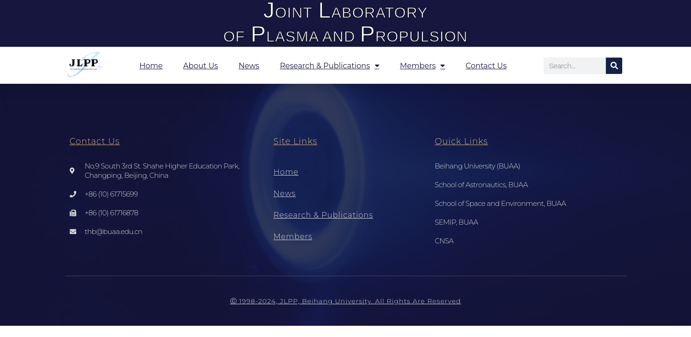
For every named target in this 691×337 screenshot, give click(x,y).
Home (151, 65)
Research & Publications (329, 65)
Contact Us (486, 65)
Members (422, 65)
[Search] (614, 66)
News (249, 65)
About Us (200, 65)
